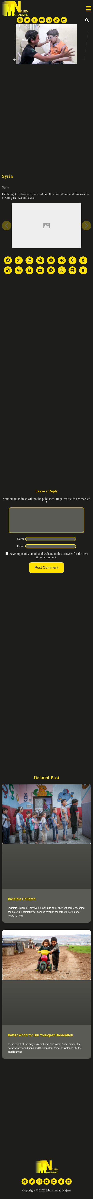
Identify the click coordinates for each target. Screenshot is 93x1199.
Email (20, 551)
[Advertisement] (46, 113)
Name (20, 543)
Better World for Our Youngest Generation (40, 1040)
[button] (88, 9)
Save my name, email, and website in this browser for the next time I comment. (48, 560)
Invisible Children (22, 904)
